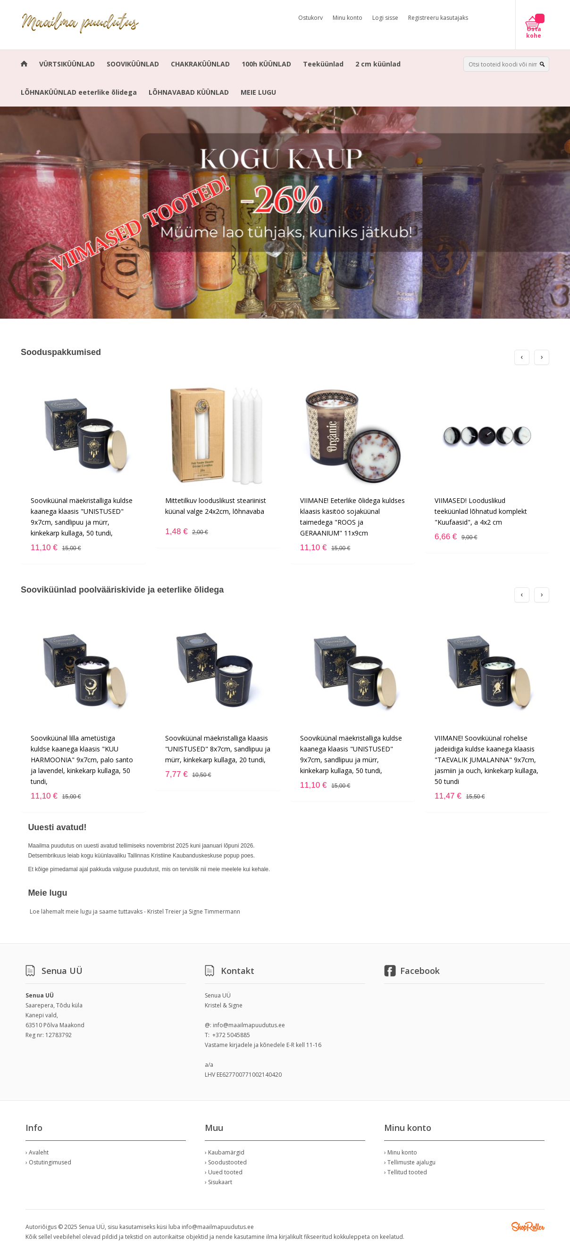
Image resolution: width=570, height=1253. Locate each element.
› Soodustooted (226, 1162)
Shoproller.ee (528, 1226)
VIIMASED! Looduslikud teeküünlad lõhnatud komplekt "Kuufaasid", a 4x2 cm (481, 511)
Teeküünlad (323, 63)
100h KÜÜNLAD (266, 63)
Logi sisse (385, 18)
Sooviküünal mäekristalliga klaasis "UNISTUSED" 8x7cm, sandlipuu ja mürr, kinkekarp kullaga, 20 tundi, (217, 749)
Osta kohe (533, 32)
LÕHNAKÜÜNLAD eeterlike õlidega (79, 92)
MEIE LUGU (258, 92)
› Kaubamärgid (224, 1152)
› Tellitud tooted (405, 1172)
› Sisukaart (218, 1182)
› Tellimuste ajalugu (410, 1162)
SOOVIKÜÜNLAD (133, 63)
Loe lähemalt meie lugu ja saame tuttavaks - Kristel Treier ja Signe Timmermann (135, 911)
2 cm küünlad (378, 63)
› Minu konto (400, 1152)
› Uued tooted (224, 1172)
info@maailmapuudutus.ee (249, 1025)
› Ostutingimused (48, 1162)
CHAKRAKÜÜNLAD (200, 63)
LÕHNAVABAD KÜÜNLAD (189, 92)
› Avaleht (37, 1152)
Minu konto (347, 18)
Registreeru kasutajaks (438, 18)
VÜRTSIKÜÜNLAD (67, 63)
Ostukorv (310, 18)
